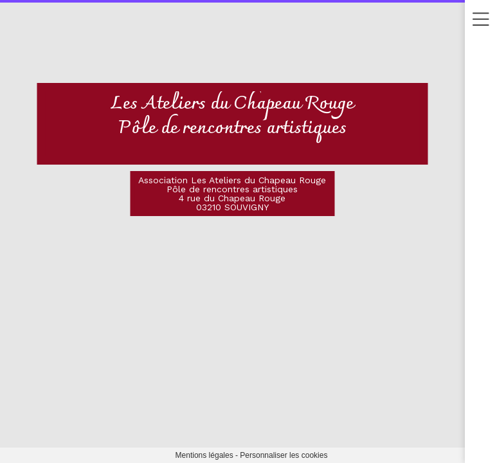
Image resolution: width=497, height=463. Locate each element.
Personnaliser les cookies (283, 455)
